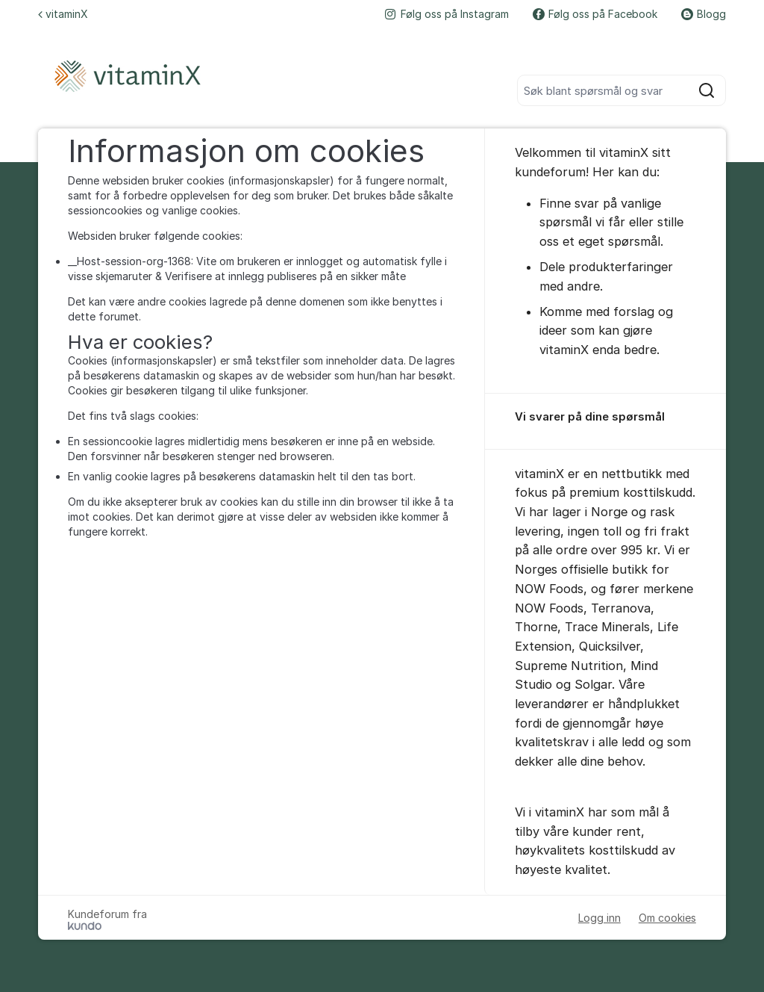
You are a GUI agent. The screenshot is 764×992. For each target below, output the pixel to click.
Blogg (703, 13)
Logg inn (599, 917)
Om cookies (667, 917)
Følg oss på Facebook (595, 13)
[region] (605, 421)
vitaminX (63, 13)
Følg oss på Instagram (447, 13)
